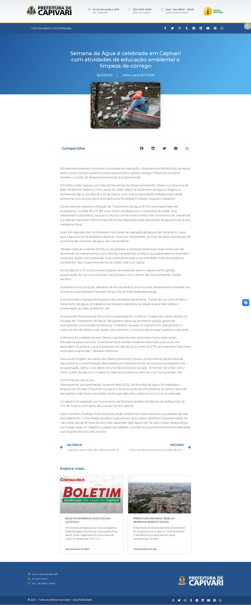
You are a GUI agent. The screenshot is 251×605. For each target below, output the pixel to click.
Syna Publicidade (82, 599)
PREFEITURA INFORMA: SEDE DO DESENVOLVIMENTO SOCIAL (154, 520)
